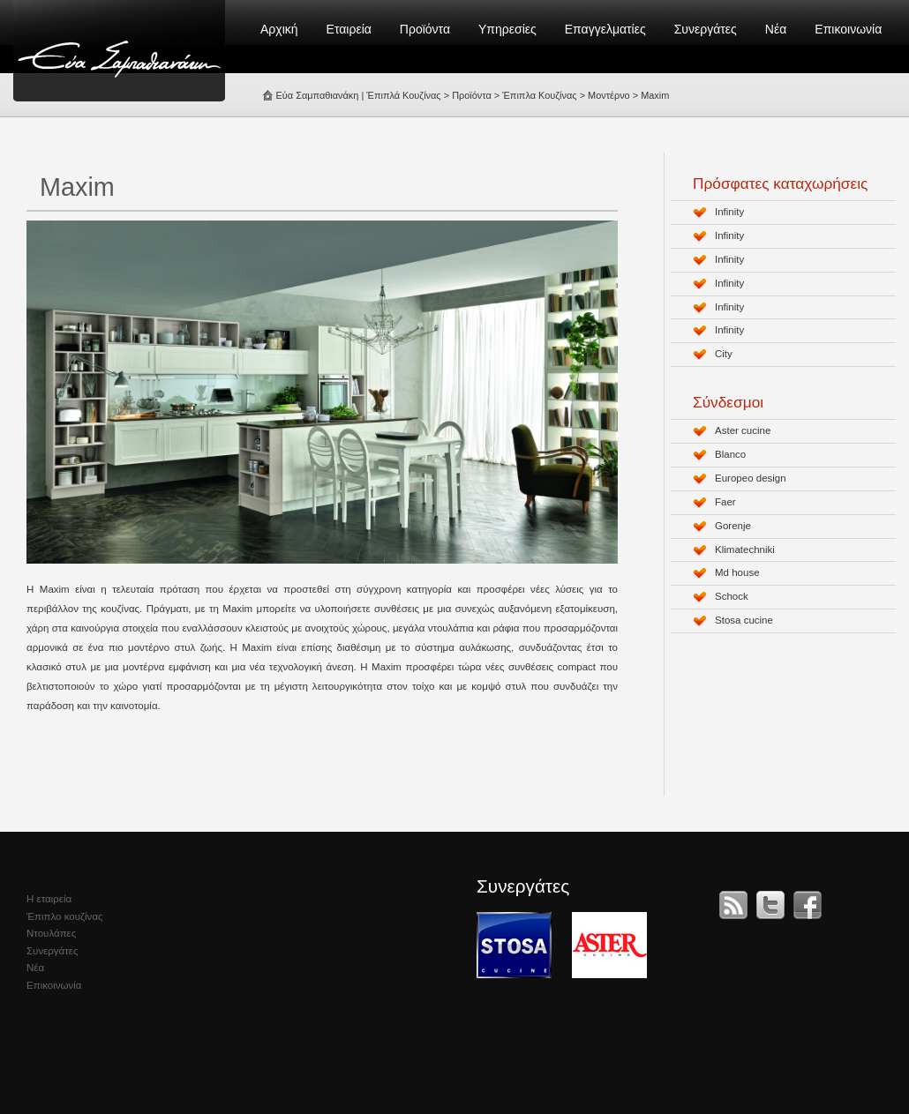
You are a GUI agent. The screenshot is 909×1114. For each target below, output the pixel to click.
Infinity (729, 211)
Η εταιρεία (48, 898)
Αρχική (279, 29)
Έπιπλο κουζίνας (64, 916)
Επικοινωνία (848, 29)
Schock (731, 596)
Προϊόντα (425, 29)
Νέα (775, 29)
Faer (725, 502)
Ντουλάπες (51, 933)
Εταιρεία (349, 29)
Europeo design (750, 478)
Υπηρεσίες (507, 29)
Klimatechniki (745, 549)
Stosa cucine (744, 620)
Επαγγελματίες (605, 29)
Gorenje (733, 525)
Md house (737, 572)
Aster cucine (742, 430)
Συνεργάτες (705, 29)
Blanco (730, 454)
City (723, 353)
